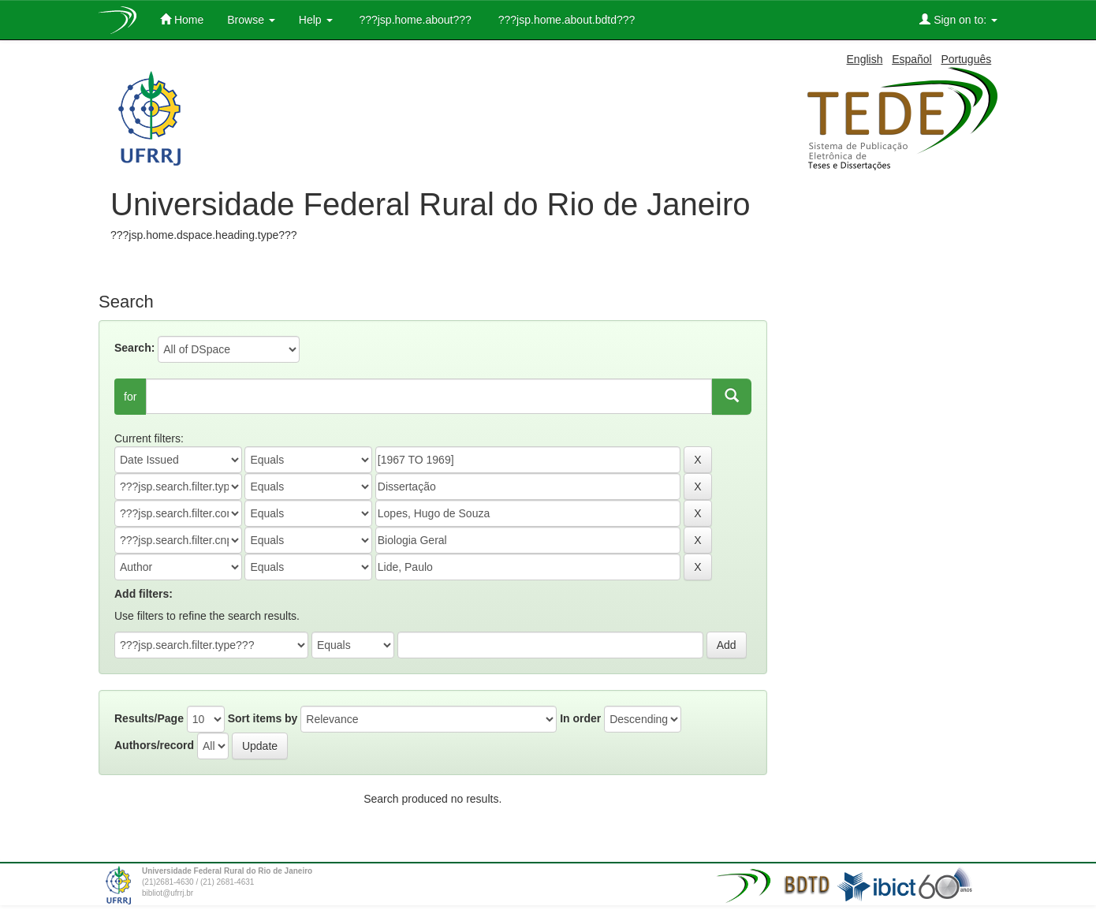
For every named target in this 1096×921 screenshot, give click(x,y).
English (865, 59)
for (130, 396)
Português (966, 59)
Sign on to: (958, 19)
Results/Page (149, 718)
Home (181, 19)
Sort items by (263, 718)
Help (316, 19)
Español (912, 59)
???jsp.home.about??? (414, 19)
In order (580, 718)
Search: (134, 347)
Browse (251, 19)
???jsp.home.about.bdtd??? (565, 19)
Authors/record (154, 745)
